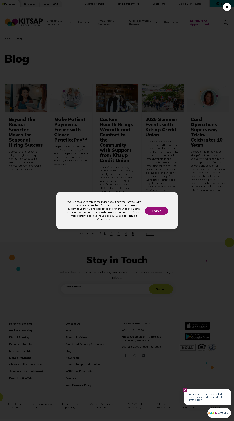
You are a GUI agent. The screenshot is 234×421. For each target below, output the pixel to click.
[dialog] (117, 210)
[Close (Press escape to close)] (227, 7)
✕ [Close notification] (185, 390)
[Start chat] (219, 413)
